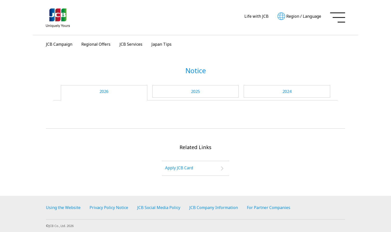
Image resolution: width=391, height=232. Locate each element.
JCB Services (130, 44)
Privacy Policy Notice (109, 207)
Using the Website (63, 207)
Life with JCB (256, 16)
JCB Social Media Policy (158, 207)
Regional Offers (95, 44)
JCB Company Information (213, 207)
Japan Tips (161, 44)
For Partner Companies (268, 207)
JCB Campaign (59, 44)
